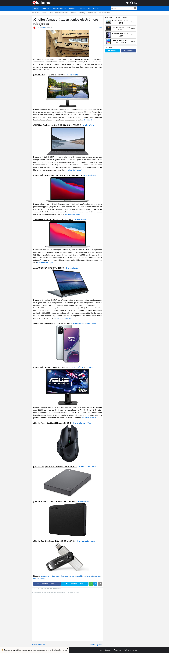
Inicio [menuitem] (36, 8)
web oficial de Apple (72, 214)
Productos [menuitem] (45, 8)
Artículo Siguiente (96, 644)
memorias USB (77, 576)
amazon (44, 576)
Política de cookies (130, 650)
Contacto (108, 650)
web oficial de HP (88, 120)
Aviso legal (117, 650)
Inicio (100, 650)
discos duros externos (63, 576)
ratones (36, 578)
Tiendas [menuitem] (72, 8)
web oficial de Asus (88, 418)
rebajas (42, 578)
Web (89, 423)
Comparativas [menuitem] (85, 8)
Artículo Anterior (39, 644)
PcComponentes (104, 13)
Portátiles (35, 13)
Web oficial (91, 323)
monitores (86, 576)
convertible (51, 576)
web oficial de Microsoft (73, 170)
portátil (97, 576)
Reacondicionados (61, 13)
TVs (51, 13)
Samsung (81, 13)
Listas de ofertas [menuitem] (59, 8)
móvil (92, 576)
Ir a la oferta (72, 75)
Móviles (73, 13)
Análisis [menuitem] (96, 8)
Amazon (44, 13)
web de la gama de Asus (63, 318)
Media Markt (92, 13)
